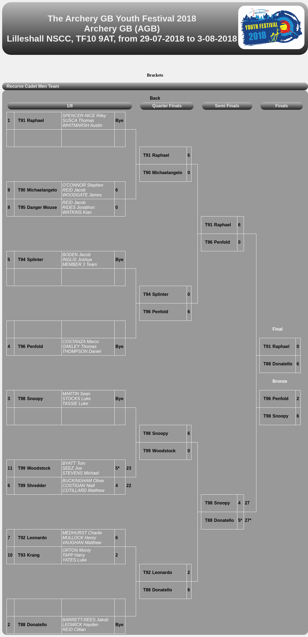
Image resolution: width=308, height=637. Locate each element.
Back (155, 98)
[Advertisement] (155, 65)
